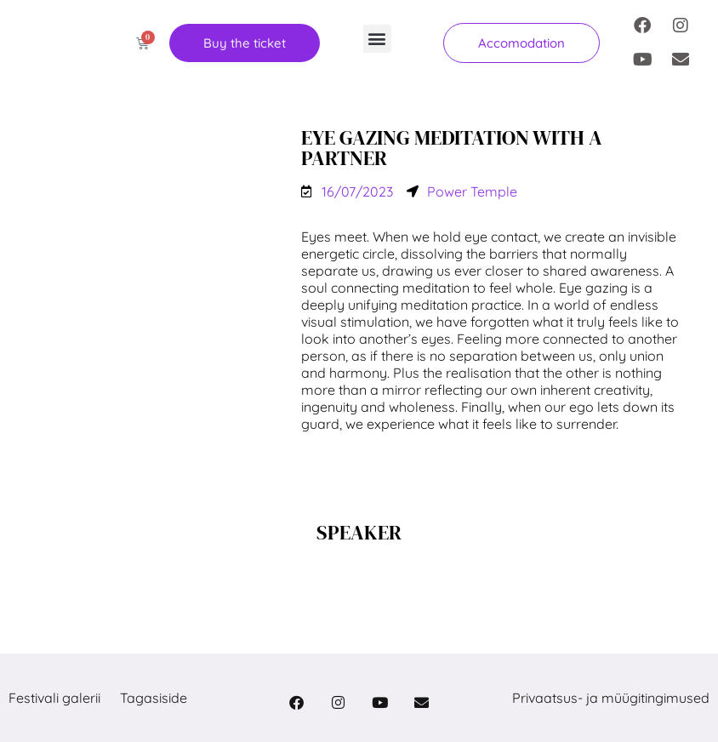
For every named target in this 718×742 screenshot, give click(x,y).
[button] (377, 39)
